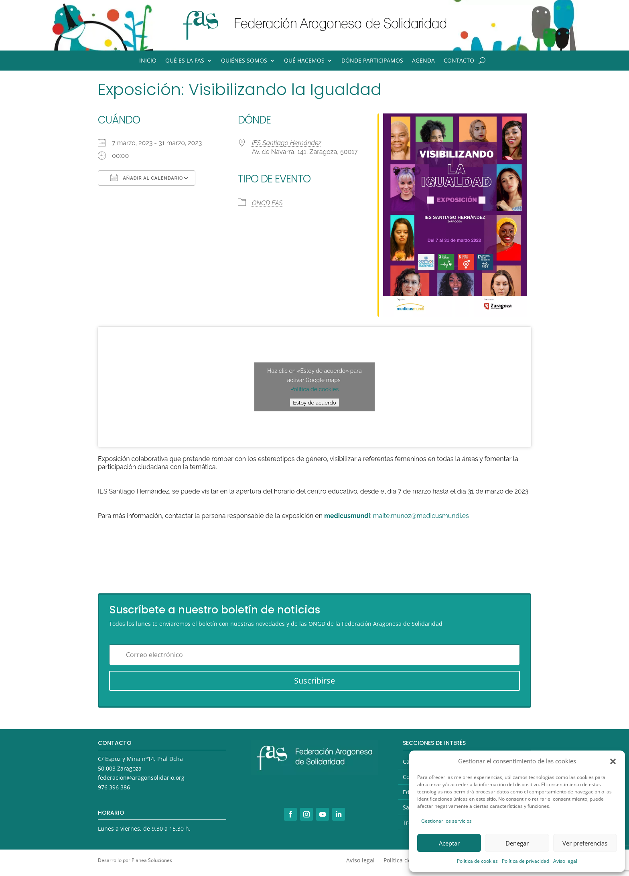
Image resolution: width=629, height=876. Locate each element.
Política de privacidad (525, 861)
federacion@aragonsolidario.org (141, 777)
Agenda (423, 61)
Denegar (517, 843)
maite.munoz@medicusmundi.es (421, 516)
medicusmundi (347, 516)
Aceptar (449, 843)
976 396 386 (114, 787)
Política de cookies (477, 861)
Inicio (147, 61)
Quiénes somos (244, 61)
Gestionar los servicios (446, 820)
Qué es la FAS (184, 61)
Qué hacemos (304, 61)
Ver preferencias (584, 843)
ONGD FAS (267, 203)
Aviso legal (565, 861)
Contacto (459, 61)
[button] (613, 761)
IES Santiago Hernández (286, 143)
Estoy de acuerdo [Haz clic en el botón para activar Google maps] (314, 402)
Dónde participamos (372, 61)
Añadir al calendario (146, 177)
